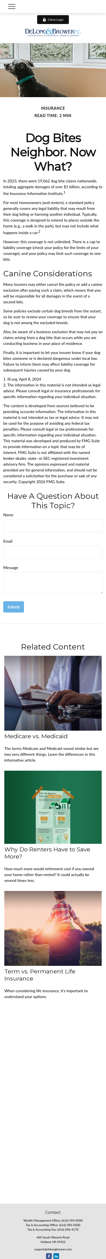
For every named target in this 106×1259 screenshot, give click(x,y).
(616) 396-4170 (67, 1229)
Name (8, 514)
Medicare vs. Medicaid (36, 736)
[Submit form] (13, 607)
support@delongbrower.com (53, 1249)
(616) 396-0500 (69, 1225)
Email (7, 541)
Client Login (53, 19)
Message (10, 567)
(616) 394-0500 (72, 1220)
